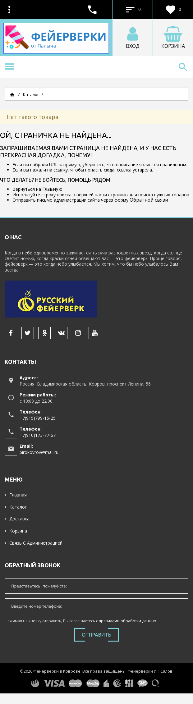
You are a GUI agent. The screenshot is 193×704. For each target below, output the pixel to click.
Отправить (96, 635)
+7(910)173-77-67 (38, 435)
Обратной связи (149, 200)
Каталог (18, 507)
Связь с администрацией (35, 543)
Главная (18, 495)
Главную (52, 189)
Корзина (18, 531)
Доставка (19, 519)
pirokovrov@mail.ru (39, 452)
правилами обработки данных (127, 621)
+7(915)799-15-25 (38, 418)
